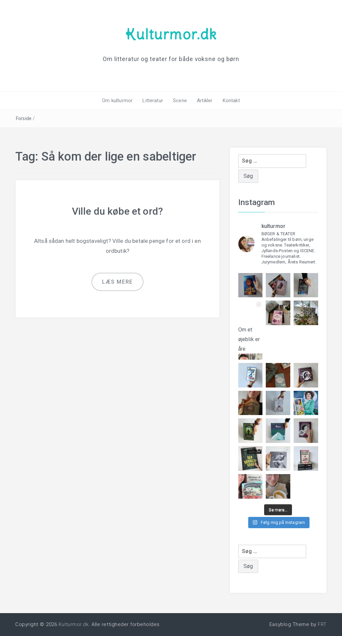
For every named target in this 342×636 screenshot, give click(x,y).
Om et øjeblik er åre (250, 337)
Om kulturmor (117, 101)
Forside (23, 118)
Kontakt (231, 101)
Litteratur (152, 101)
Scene (180, 101)
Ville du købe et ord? (117, 211)
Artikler (204, 101)
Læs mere (117, 282)
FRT (322, 624)
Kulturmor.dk (171, 34)
